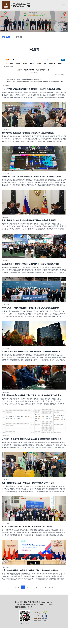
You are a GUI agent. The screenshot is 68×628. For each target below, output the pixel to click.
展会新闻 (6, 37)
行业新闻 (18, 37)
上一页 (17, 587)
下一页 (51, 587)
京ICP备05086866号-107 (23, 607)
